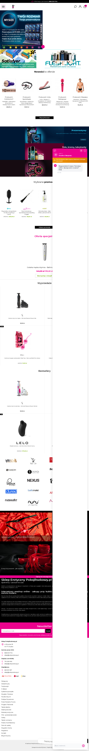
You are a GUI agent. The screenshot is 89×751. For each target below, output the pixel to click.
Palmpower (62, 99)
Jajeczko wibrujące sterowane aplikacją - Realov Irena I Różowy (45, 212)
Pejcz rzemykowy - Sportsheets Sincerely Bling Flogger (9, 212)
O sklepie (4, 689)
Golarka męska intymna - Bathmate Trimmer (44, 267)
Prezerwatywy (79, 130)
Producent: (9, 91)
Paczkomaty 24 (6, 697)
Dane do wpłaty (6, 725)
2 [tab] (46, 46)
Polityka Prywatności (7, 699)
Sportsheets (27, 99)
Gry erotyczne (79, 164)
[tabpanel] (44, 29)
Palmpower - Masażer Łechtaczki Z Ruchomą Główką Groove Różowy (62, 103)
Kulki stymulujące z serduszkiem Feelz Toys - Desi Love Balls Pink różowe (22, 358)
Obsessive (84, 97)
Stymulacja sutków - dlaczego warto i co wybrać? (18, 537)
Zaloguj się (4, 681)
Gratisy (3, 717)
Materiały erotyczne (7, 712)
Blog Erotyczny (6, 736)
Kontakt (3, 733)
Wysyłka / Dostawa (7, 694)
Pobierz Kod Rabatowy (8, 723)
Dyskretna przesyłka (7, 691)
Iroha (48, 97)
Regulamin (4, 730)
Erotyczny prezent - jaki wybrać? (12, 568)
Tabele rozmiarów (6, 720)
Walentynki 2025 (6, 710)
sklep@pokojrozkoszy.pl (11, 655)
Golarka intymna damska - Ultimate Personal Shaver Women (22, 406)
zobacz (83, 139)
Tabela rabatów (5, 707)
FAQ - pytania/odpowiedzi (9, 715)
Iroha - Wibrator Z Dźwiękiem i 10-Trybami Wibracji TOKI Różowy (44, 101)
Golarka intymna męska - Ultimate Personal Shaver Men (22, 318)
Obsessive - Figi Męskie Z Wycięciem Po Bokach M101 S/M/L (80, 101)
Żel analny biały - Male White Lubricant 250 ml (26, 211)
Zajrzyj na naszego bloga (44, 576)
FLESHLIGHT (8, 99)
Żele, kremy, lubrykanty (74, 147)
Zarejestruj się (5, 684)
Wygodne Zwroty (6, 728)
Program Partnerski (7, 704)
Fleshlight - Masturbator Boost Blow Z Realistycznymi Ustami (8, 103)
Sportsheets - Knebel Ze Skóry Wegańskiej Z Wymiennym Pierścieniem (26, 103)
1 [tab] (42, 46)
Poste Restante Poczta (8, 702)
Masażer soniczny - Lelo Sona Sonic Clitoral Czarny (22, 446)
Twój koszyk (4, 686)
